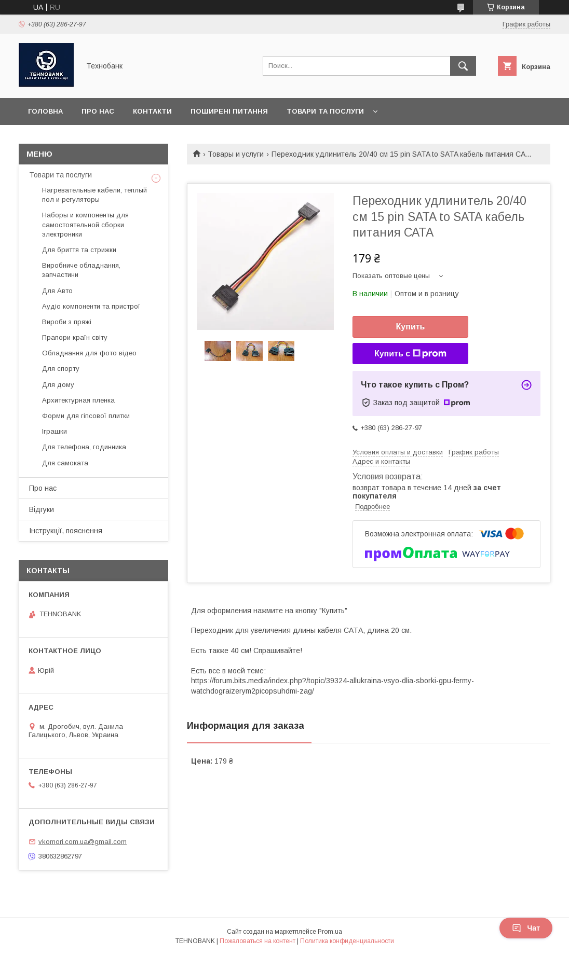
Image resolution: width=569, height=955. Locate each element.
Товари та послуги (325, 111)
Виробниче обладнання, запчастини (81, 270)
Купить (410, 326)
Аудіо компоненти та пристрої (91, 306)
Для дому (58, 385)
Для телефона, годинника (84, 447)
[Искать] (463, 66)
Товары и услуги (236, 154)
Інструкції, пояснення (65, 531)
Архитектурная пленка (78, 400)
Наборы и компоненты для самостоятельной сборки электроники (85, 224)
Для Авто (57, 291)
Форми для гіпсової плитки (86, 416)
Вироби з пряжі (66, 322)
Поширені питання (229, 111)
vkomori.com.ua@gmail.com (82, 842)
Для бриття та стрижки (79, 250)
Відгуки (41, 509)
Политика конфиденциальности (347, 941)
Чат (526, 928)
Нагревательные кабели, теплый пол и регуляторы (94, 194)
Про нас (98, 111)
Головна (45, 111)
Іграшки (54, 431)
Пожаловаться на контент (257, 941)
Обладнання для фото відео (89, 353)
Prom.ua (330, 931)
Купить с (410, 353)
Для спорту (60, 368)
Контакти (152, 111)
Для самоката (65, 463)
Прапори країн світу (74, 337)
